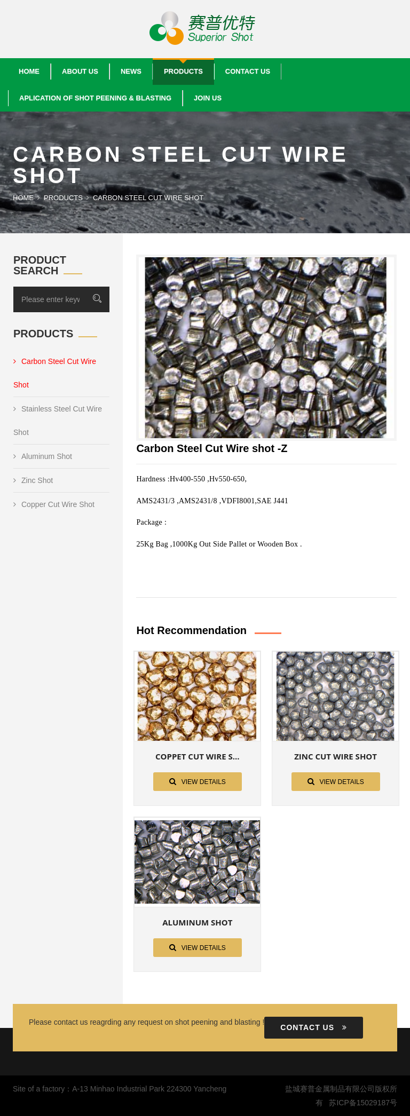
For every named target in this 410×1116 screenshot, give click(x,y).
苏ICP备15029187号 (363, 1102)
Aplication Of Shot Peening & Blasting (95, 98)
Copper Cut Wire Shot (53, 504)
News (131, 71)
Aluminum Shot (42, 456)
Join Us (208, 98)
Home (29, 71)
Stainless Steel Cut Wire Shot (57, 421)
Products (183, 71)
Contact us (247, 71)
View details (197, 781)
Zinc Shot (33, 480)
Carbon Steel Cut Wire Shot (54, 373)
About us (80, 71)
